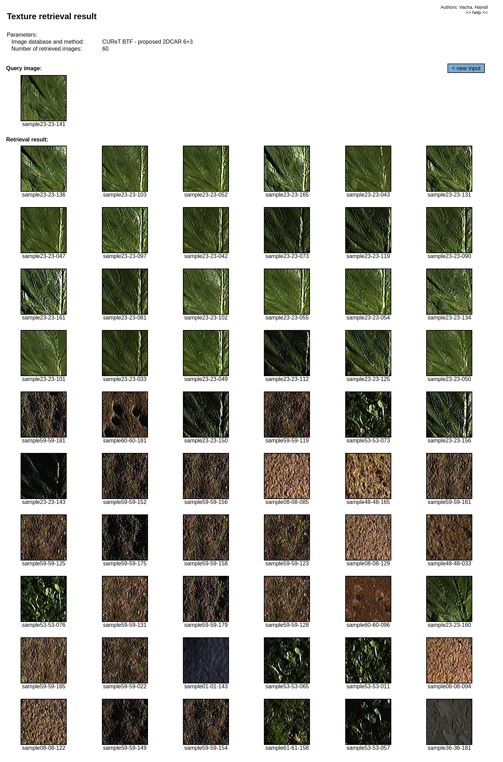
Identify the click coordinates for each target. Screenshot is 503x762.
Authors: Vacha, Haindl (464, 7)
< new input (466, 68)
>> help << (477, 12)
